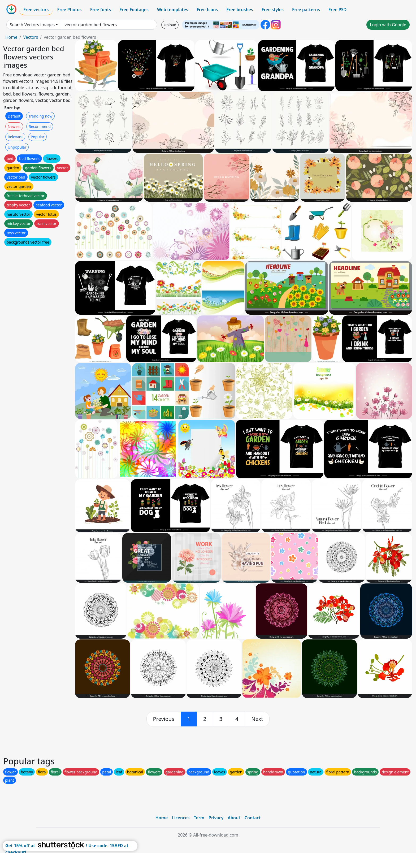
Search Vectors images (32, 25)
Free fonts (100, 9)
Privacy (216, 818)
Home (11, 37)
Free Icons (207, 9)
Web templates (172, 9)
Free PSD (337, 9)
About (234, 818)
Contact (253, 818)
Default (14, 116)
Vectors (30, 37)
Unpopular (17, 147)
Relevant (15, 136)
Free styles (273, 9)
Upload (170, 24)
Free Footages (134, 9)
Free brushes (239, 9)
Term (199, 818)
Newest (14, 126)
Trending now (40, 116)
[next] (257, 719)
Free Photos (69, 9)
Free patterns (306, 9)
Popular (37, 136)
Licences (180, 818)
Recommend (40, 126)
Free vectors (36, 9)
